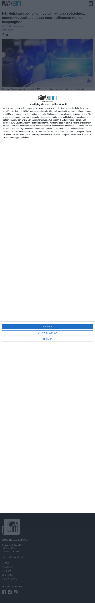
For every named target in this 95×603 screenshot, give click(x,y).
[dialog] (47, 302)
